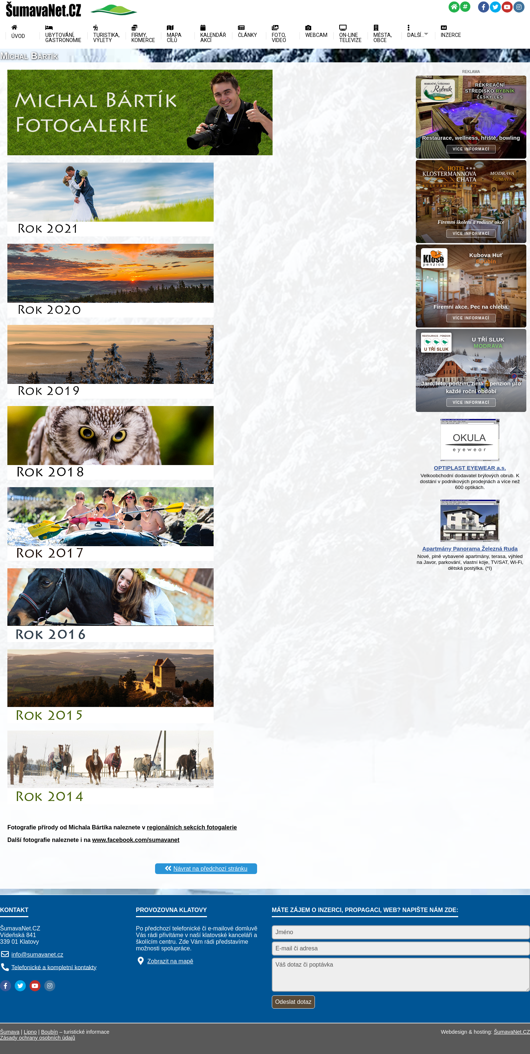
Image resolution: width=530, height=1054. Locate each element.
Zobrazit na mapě (170, 961)
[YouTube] (507, 7)
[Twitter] (495, 7)
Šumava (10, 1032)
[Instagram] (518, 7)
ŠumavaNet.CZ (512, 1032)
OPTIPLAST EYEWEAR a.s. (470, 468)
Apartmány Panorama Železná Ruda (469, 548)
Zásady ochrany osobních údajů (37, 1038)
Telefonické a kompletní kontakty (53, 967)
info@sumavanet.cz (37, 954)
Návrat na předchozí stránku (210, 869)
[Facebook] (483, 7)
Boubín (49, 1032)
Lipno (30, 1032)
